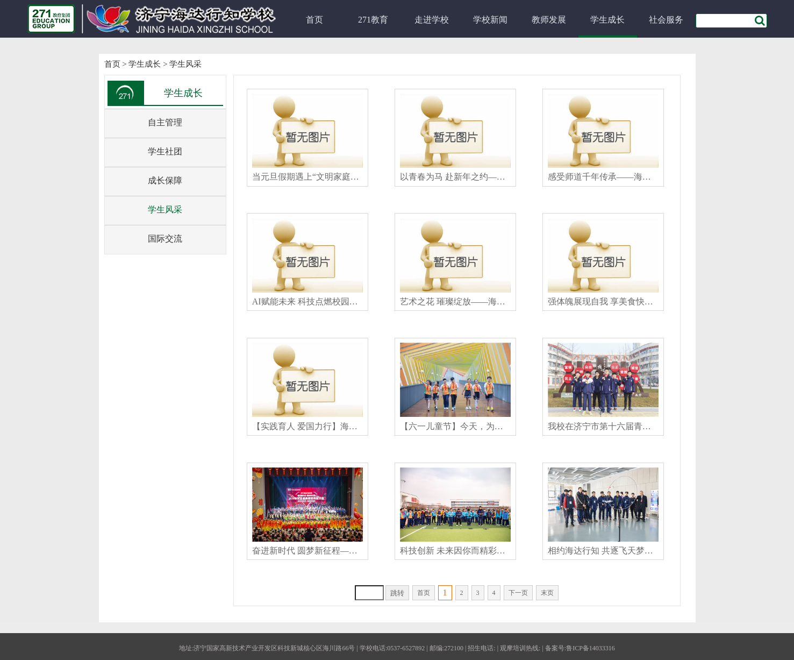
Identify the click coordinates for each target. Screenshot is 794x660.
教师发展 (549, 19)
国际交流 (165, 238)
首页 (314, 19)
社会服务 (666, 19)
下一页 (518, 593)
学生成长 (607, 19)
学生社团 (165, 151)
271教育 (373, 19)
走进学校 (431, 19)
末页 (547, 593)
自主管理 (165, 122)
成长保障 (165, 180)
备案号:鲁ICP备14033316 (580, 648)
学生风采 (185, 64)
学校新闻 (490, 19)
